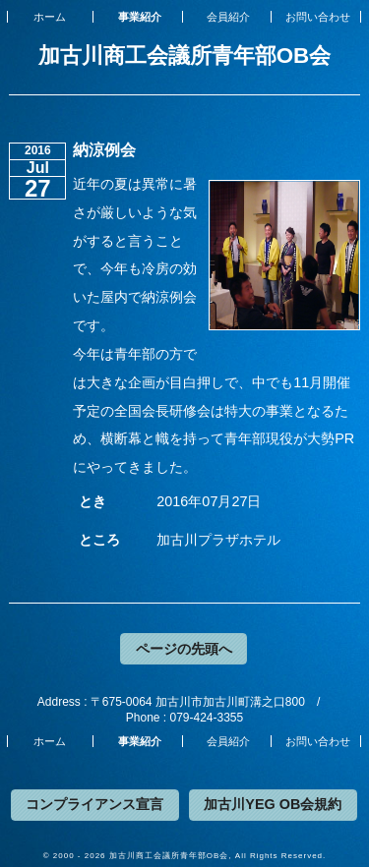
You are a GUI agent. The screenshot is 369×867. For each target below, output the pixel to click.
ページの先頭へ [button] (184, 649)
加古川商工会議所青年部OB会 (185, 55)
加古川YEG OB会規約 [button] (272, 804)
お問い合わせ (317, 17)
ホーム (49, 17)
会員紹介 (228, 17)
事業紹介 (139, 17)
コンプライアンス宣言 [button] (94, 804)
